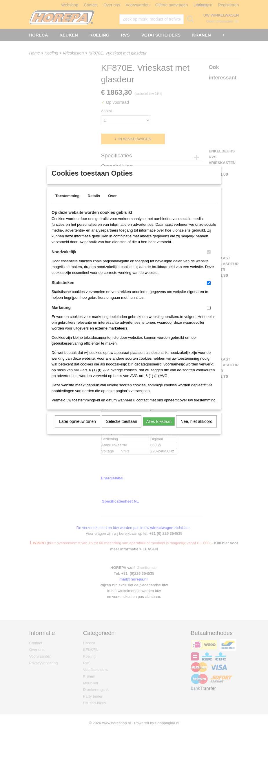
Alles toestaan (159, 429)
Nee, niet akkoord (196, 429)
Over (112, 203)
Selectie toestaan (121, 429)
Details (94, 203)
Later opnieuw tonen (77, 429)
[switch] (209, 260)
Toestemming (67, 203)
